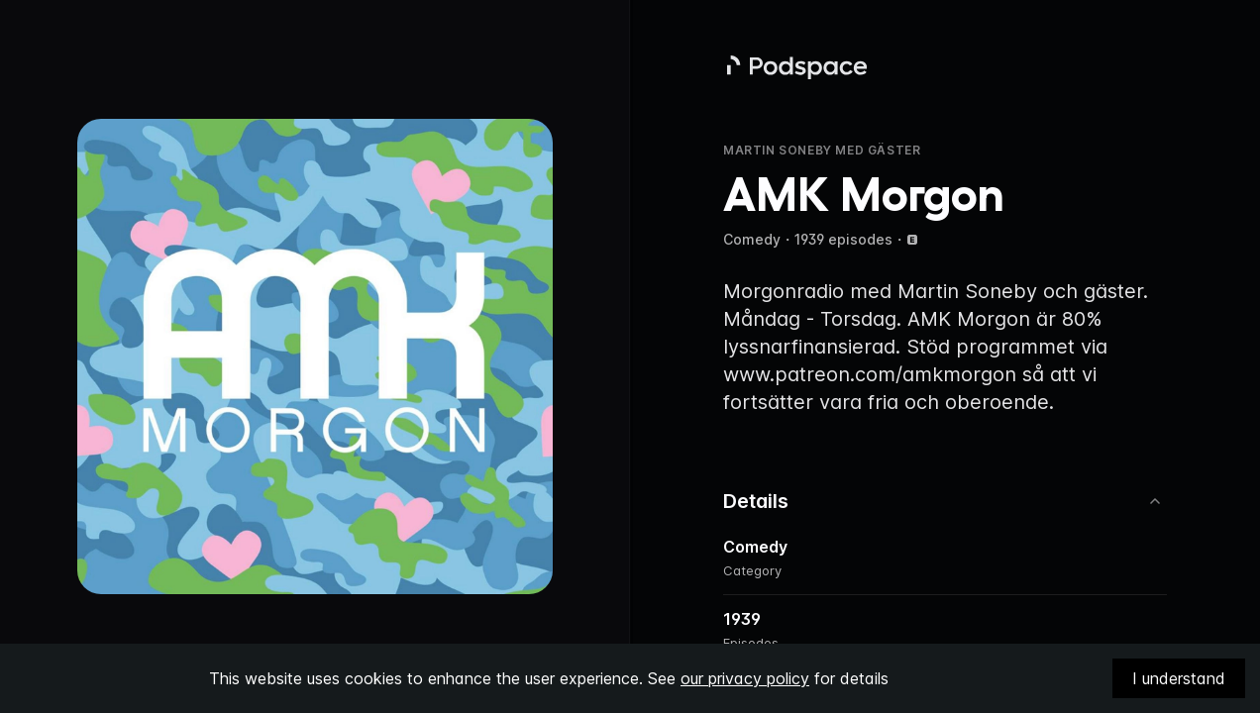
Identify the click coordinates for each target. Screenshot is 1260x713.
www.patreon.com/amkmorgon (869, 374)
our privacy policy (745, 678)
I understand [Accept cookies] (1178, 678)
